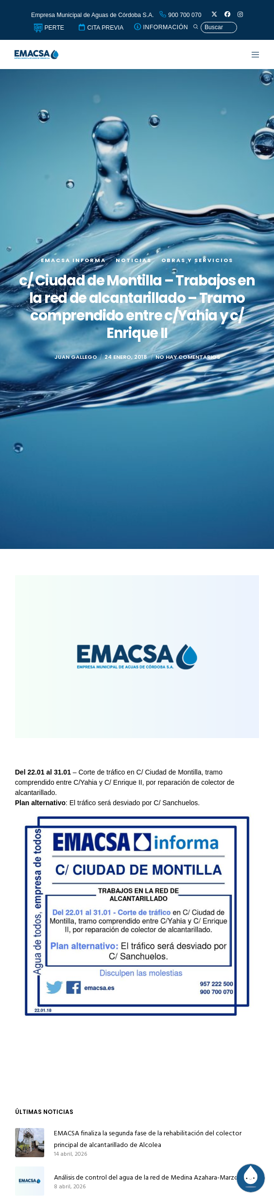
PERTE (49, 27)
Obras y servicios (197, 260)
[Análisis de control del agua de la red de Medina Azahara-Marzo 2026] (29, 1181)
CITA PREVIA (100, 27)
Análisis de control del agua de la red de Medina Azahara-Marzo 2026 (154, 1177)
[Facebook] (227, 15)
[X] (214, 15)
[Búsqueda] (215, 27)
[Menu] (250, 54)
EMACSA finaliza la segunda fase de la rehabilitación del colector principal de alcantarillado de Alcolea (147, 1139)
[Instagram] (240, 15)
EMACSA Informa (73, 260)
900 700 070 (180, 15)
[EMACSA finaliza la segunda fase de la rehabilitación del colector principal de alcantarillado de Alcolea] (29, 1143)
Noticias (134, 260)
